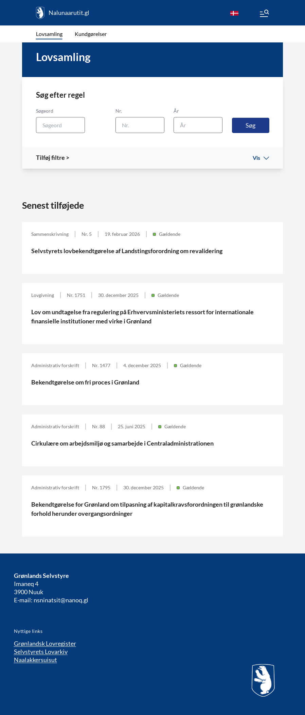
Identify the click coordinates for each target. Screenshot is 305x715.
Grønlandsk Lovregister (45, 643)
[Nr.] (139, 125)
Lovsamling (49, 34)
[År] (198, 125)
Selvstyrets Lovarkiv (41, 651)
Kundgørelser (91, 34)
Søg (250, 125)
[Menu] (263, 14)
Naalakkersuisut (35, 659)
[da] (234, 13)
